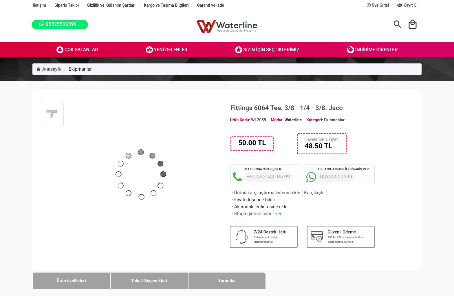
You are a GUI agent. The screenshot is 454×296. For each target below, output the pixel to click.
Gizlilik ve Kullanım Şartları (111, 5)
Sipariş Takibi (66, 5)
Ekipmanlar (80, 69)
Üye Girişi (378, 5)
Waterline (293, 120)
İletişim (39, 5)
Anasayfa (49, 69)
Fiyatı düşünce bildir (252, 199)
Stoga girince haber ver (255, 213)
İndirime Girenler (372, 49)
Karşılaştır (314, 192)
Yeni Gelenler (167, 49)
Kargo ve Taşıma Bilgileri (166, 5)
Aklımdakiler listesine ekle (259, 206)
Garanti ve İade (210, 5)
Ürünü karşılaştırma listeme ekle (265, 192)
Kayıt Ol (407, 5)
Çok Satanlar (77, 49)
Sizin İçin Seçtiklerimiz (267, 49)
